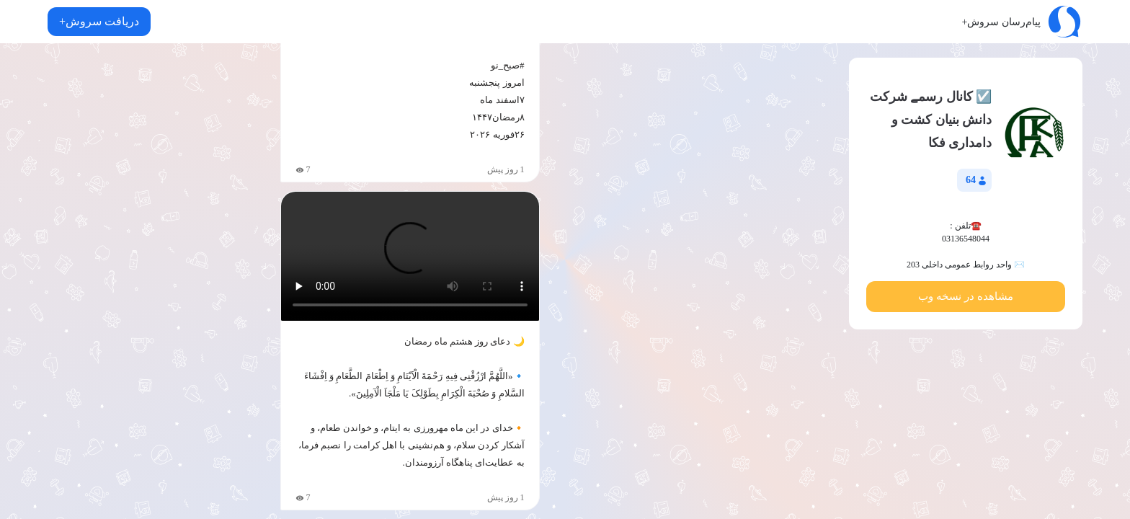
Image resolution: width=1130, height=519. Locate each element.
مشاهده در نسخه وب (965, 296)
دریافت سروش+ (99, 21)
